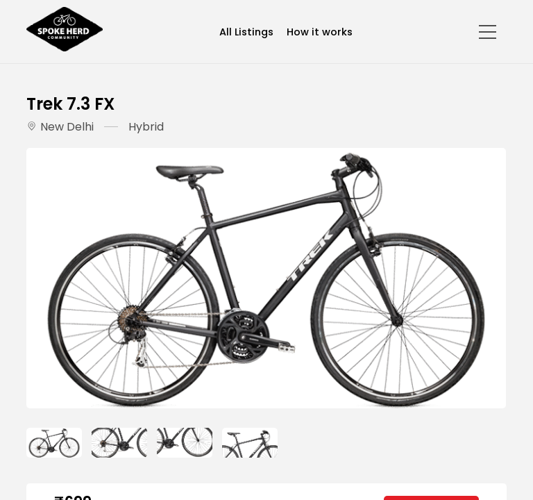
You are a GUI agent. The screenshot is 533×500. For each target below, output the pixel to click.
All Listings (246, 32)
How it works (320, 32)
